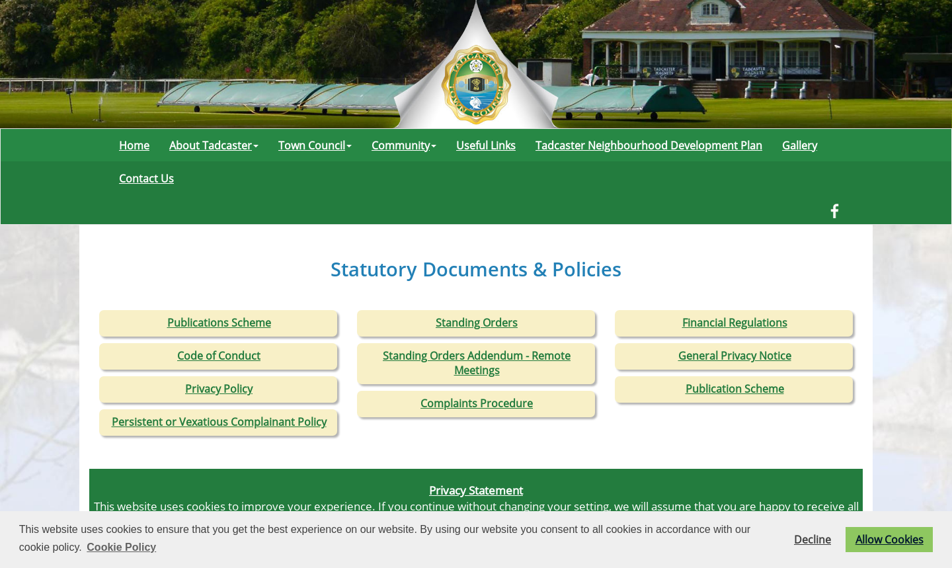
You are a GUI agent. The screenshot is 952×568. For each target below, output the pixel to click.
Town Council (315, 145)
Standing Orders (477, 322)
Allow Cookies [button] (889, 539)
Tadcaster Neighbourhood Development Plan (649, 145)
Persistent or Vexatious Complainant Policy (219, 422)
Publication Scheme (735, 389)
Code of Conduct (218, 355)
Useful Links (486, 145)
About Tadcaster (213, 145)
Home (134, 145)
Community (404, 145)
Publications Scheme (219, 322)
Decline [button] (812, 539)
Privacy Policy (219, 389)
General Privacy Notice (734, 355)
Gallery (799, 145)
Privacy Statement (476, 490)
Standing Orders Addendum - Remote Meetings (477, 363)
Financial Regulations (734, 322)
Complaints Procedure (476, 403)
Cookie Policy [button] (121, 547)
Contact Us (146, 178)
